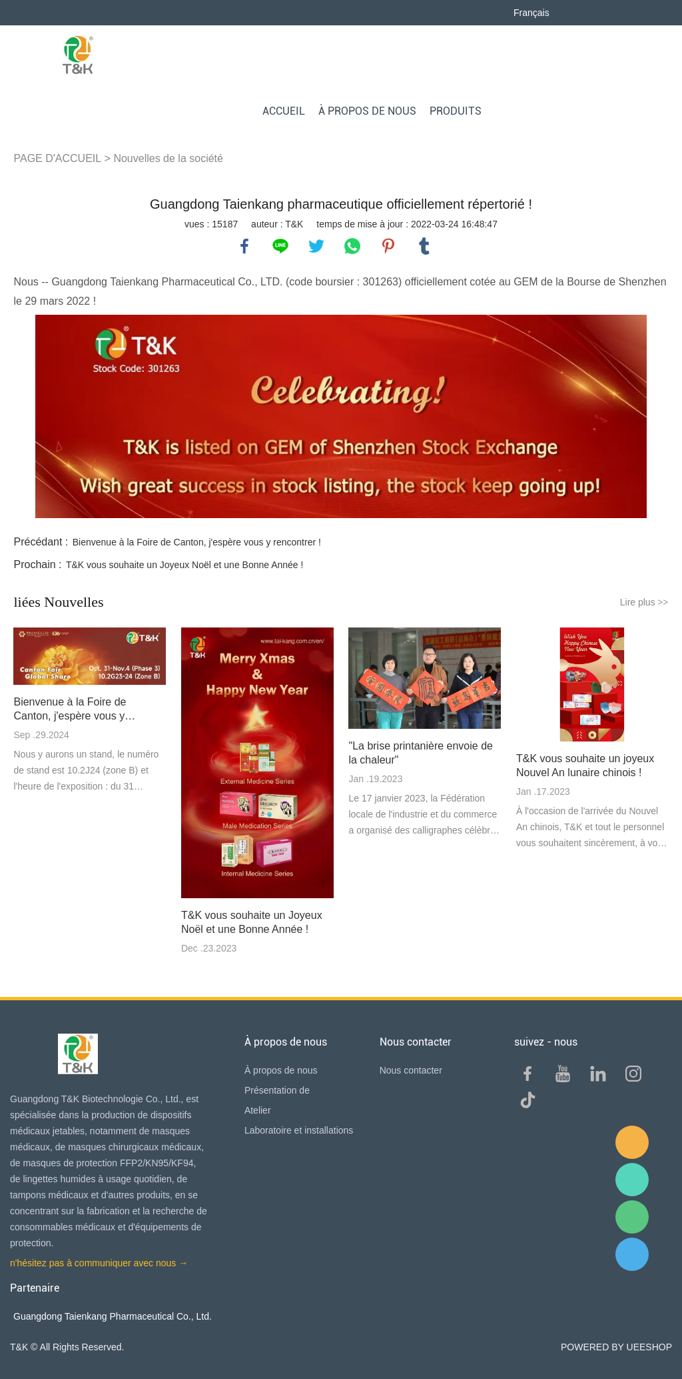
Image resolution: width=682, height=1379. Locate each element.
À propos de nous (281, 1070)
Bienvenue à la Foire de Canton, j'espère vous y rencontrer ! (197, 542)
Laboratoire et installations (298, 1130)
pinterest (388, 246)
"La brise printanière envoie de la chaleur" (420, 753)
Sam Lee (632, 1179)
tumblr (424, 246)
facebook (244, 246)
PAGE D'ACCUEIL (57, 158)
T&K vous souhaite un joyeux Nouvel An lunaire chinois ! (585, 765)
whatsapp (352, 246)
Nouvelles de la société (168, 158)
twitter (316, 246)
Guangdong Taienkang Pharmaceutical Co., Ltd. (112, 1316)
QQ (632, 1254)
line (280, 246)
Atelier (257, 1110)
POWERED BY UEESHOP (616, 1347)
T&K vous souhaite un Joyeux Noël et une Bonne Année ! (184, 564)
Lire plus (644, 602)
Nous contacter (411, 1070)
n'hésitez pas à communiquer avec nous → (99, 1263)
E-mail (632, 1142)
